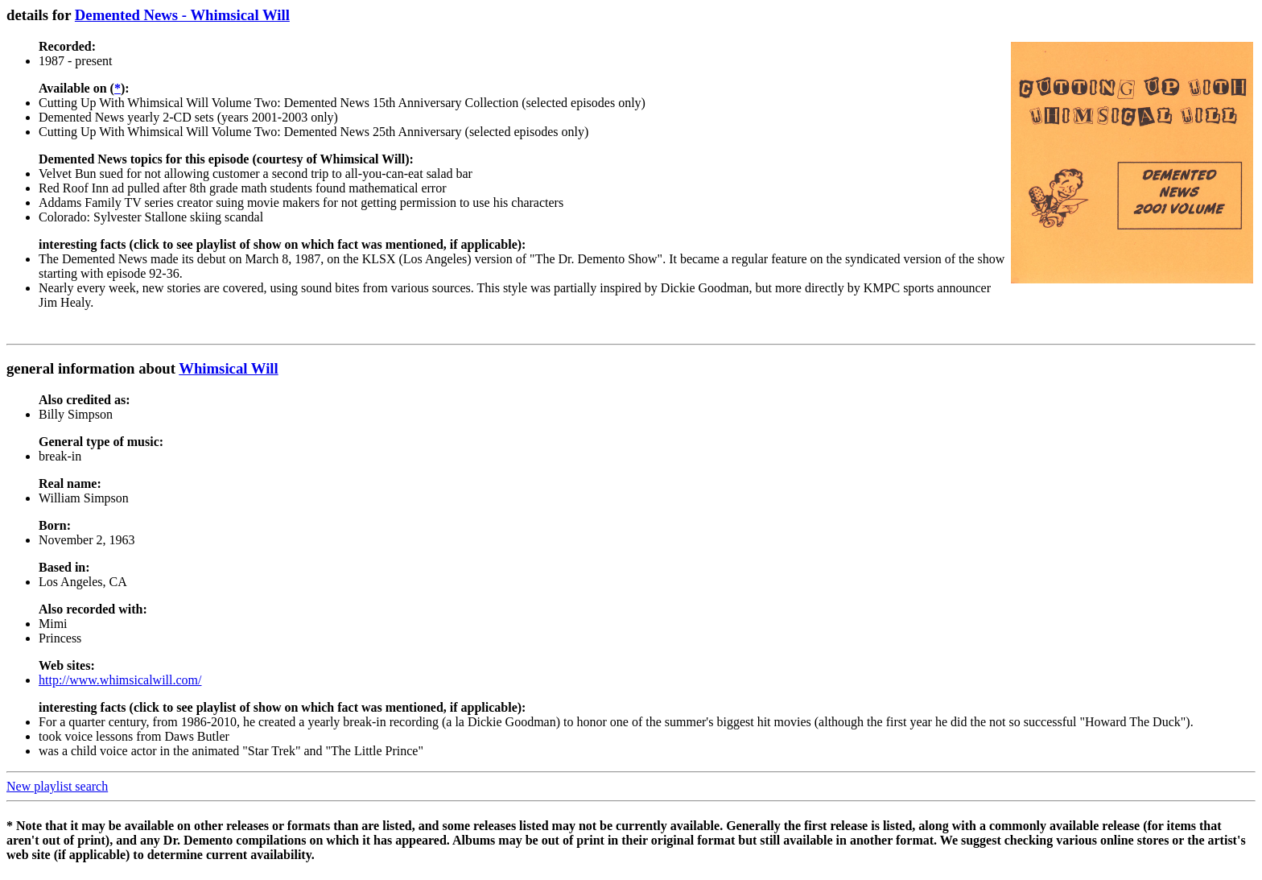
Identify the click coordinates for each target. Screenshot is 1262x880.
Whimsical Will (228, 368)
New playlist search (57, 786)
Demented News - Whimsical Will (182, 14)
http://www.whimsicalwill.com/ (120, 680)
